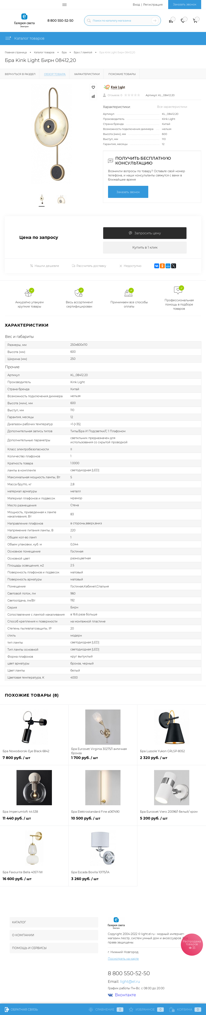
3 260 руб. (102, 881)
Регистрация (153, 4)
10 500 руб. (102, 820)
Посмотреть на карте (123, 958)
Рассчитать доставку (89, 266)
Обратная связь (21, 1009)
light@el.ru (130, 981)
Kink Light (168, 118)
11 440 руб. (34, 820)
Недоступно (130, 266)
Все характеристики (172, 107)
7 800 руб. (34, 760)
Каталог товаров (24, 38)
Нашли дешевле (44, 266)
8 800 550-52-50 (60, 21)
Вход (136, 4)
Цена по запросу (38, 237)
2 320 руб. (171, 760)
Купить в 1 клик (145, 247)
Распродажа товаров (191, 944)
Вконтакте (122, 995)
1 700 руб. (102, 760)
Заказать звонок (184, 4)
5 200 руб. (171, 820)
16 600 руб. (34, 881)
